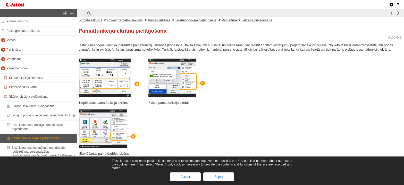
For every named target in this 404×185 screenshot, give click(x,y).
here (132, 164)
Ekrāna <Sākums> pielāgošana (33, 106)
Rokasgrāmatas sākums (23, 31)
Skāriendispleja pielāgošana (28, 96)
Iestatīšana (14, 59)
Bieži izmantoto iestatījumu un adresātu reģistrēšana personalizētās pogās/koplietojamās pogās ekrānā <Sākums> (43, 152)
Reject (218, 177)
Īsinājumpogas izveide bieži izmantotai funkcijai (44, 115)
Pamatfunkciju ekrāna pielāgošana (35, 138)
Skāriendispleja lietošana (26, 78)
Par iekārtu (13, 49)
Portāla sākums (17, 21)
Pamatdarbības (16, 68)
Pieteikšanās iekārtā (23, 87)
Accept (185, 177)
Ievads (10, 40)
